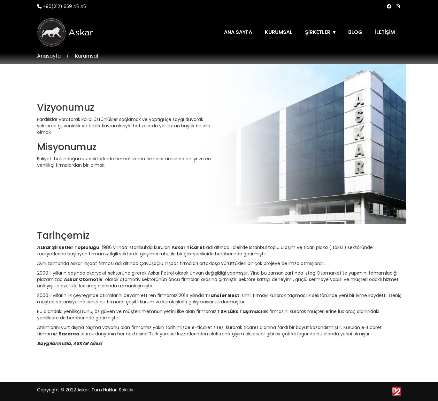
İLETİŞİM (385, 32)
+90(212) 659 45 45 (61, 6)
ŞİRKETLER (317, 32)
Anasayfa (49, 56)
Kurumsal (86, 56)
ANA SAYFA (238, 32)
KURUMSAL (278, 32)
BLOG (355, 32)
